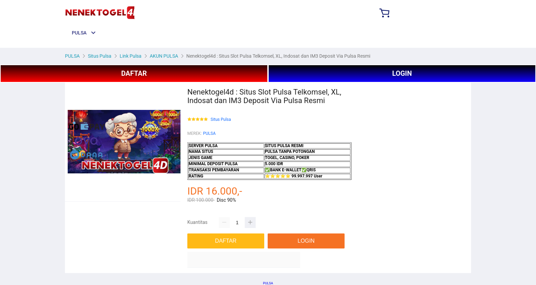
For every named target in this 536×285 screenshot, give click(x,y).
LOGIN (402, 73)
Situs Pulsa (221, 119)
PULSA (209, 133)
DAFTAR (134, 73)
